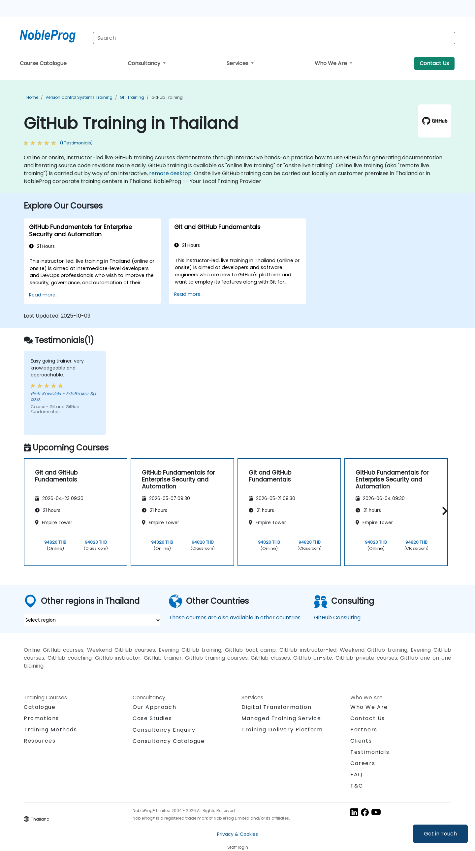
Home (32, 97)
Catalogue (39, 707)
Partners (363, 729)
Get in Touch (440, 833)
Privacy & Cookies (237, 834)
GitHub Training (167, 97)
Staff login (237, 847)
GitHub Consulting (337, 617)
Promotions (41, 718)
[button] (443, 511)
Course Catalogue (43, 63)
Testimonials (369, 752)
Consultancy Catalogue (169, 741)
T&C (356, 786)
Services (238, 63)
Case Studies (152, 718)
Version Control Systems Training (79, 97)
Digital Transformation (276, 707)
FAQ (356, 774)
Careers (362, 763)
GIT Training (132, 97)
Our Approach (154, 707)
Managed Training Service (281, 718)
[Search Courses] (274, 38)
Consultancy (145, 63)
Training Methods (50, 729)
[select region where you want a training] (92, 620)
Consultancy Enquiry (164, 730)
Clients (361, 741)
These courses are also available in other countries (235, 617)
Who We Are (331, 63)
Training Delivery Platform (282, 729)
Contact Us (434, 63)
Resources (39, 741)
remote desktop (170, 173)
